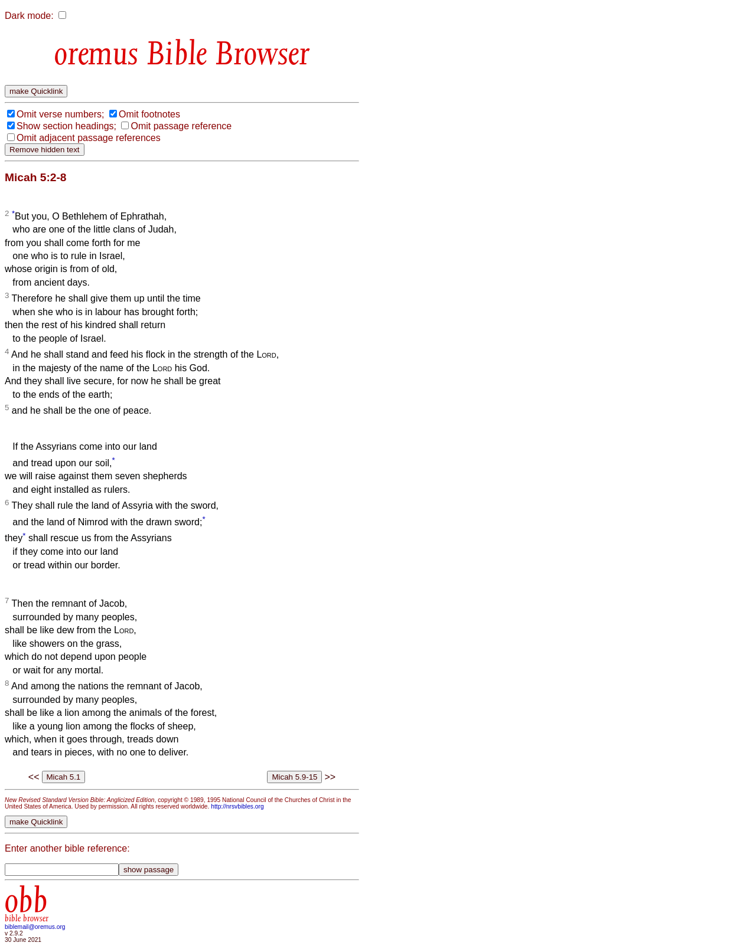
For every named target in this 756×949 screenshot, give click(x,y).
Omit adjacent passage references (89, 138)
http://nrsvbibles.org (237, 806)
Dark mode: (29, 16)
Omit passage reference (181, 126)
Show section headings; (66, 126)
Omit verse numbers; (60, 114)
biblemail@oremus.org (35, 927)
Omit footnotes (149, 114)
